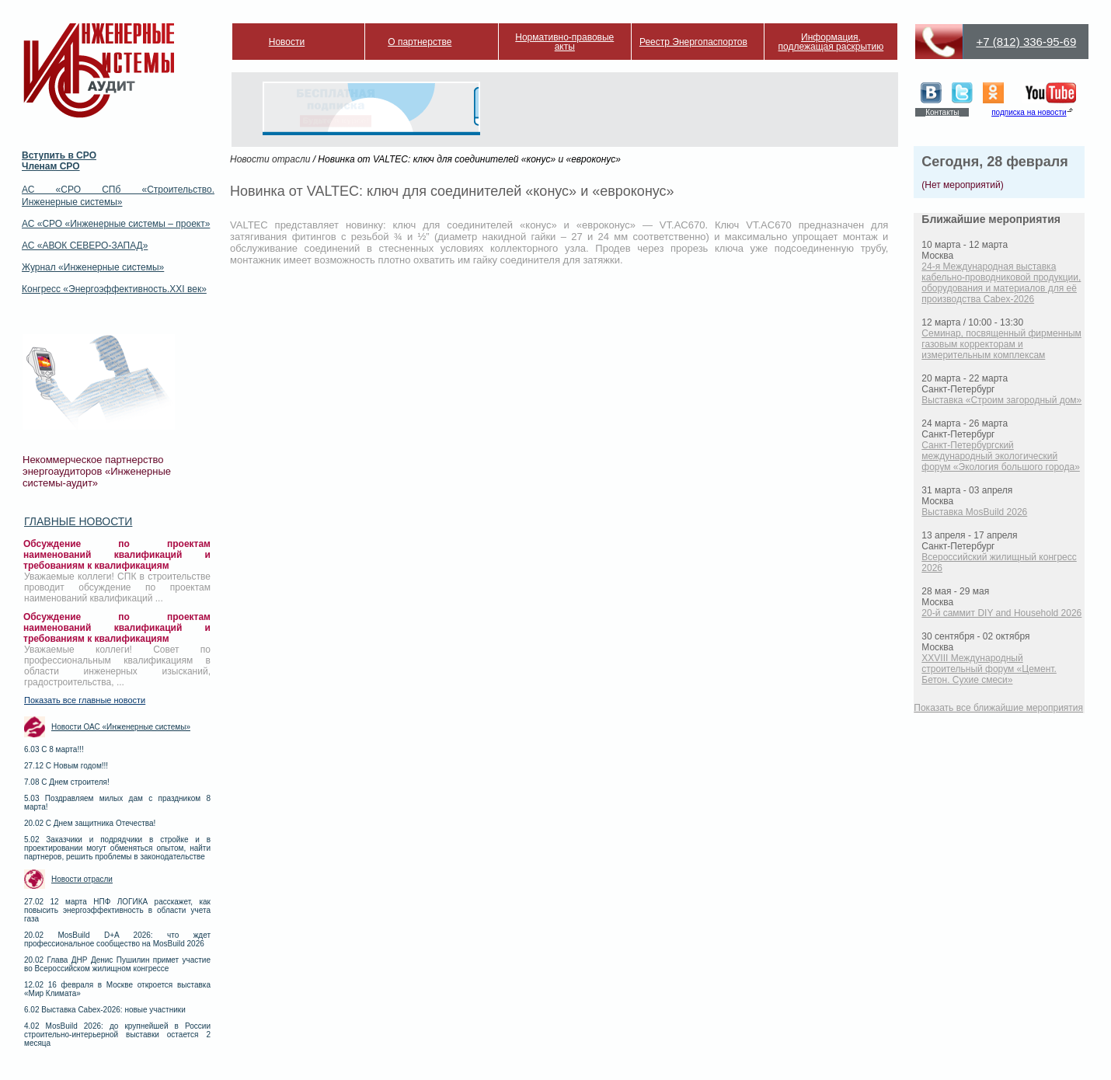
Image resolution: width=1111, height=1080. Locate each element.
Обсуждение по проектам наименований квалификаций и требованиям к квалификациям (117, 554)
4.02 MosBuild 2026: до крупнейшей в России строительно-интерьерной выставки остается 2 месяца (117, 1034)
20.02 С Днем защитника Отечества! (89, 823)
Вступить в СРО (59, 155)
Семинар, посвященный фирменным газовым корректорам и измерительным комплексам (1001, 344)
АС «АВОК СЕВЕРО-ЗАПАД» (85, 245)
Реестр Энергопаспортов (693, 42)
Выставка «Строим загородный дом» (1001, 400)
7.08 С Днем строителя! (67, 782)
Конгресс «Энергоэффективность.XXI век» (114, 289)
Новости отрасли (82, 879)
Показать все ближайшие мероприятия (998, 707)
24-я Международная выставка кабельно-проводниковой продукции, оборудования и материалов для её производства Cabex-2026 (1001, 283)
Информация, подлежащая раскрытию (831, 42)
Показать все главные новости (84, 700)
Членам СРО (51, 166)
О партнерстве (419, 42)
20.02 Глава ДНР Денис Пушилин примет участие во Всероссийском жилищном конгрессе (117, 964)
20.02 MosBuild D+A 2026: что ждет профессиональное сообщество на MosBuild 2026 (117, 939)
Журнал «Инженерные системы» (93, 267)
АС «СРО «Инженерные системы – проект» (116, 223)
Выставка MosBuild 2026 (974, 512)
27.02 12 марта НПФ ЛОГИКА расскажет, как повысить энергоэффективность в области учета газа (117, 910)
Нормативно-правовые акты (564, 42)
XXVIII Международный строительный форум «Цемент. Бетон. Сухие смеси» (989, 669)
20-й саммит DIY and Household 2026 (1001, 613)
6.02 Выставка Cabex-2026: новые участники (105, 1009)
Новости (287, 42)
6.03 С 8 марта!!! (54, 749)
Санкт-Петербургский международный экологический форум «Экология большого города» (1000, 456)
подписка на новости (1028, 112)
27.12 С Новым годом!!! (66, 765)
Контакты (942, 112)
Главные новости (78, 521)
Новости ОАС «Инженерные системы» (120, 727)
